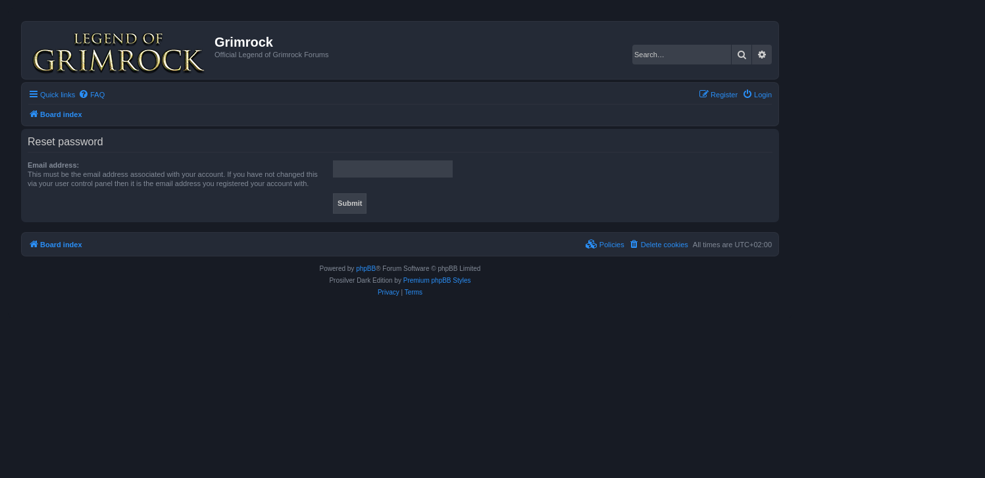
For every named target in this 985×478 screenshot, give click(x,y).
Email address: (53, 165)
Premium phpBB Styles (437, 280)
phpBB (366, 268)
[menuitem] (91, 95)
